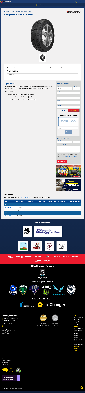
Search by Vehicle (78, 317)
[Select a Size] (42, 74)
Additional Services (78, 344)
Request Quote (61, 161)
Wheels (76, 326)
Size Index (4, 359)
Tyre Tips (76, 324)
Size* (58, 86)
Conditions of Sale (18, 388)
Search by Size (77, 319)
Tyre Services (77, 341)
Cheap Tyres (5, 364)
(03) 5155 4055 (8, 323)
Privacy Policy (64, 156)
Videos (76, 354)
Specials (76, 346)
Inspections (76, 337)
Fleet (75, 350)
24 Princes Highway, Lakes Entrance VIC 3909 (11, 319)
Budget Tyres (5, 362)
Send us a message (9, 326)
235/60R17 (8, 216)
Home (6, 11)
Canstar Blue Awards (6, 360)
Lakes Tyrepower (42, 5)
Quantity (75, 86)
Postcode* (59, 105)
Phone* (58, 96)
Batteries (76, 335)
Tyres (75, 315)
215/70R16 (8, 207)
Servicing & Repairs (78, 339)
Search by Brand (78, 321)
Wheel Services (77, 343)
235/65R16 (8, 210)
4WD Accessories (78, 334)
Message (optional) (61, 145)
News (75, 352)
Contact (76, 348)
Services (76, 332)
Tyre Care (76, 323)
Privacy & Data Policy (10, 388)
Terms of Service (73, 156)
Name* (58, 91)
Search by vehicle (25, 197)
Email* (58, 100)
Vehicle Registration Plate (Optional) (63, 139)
